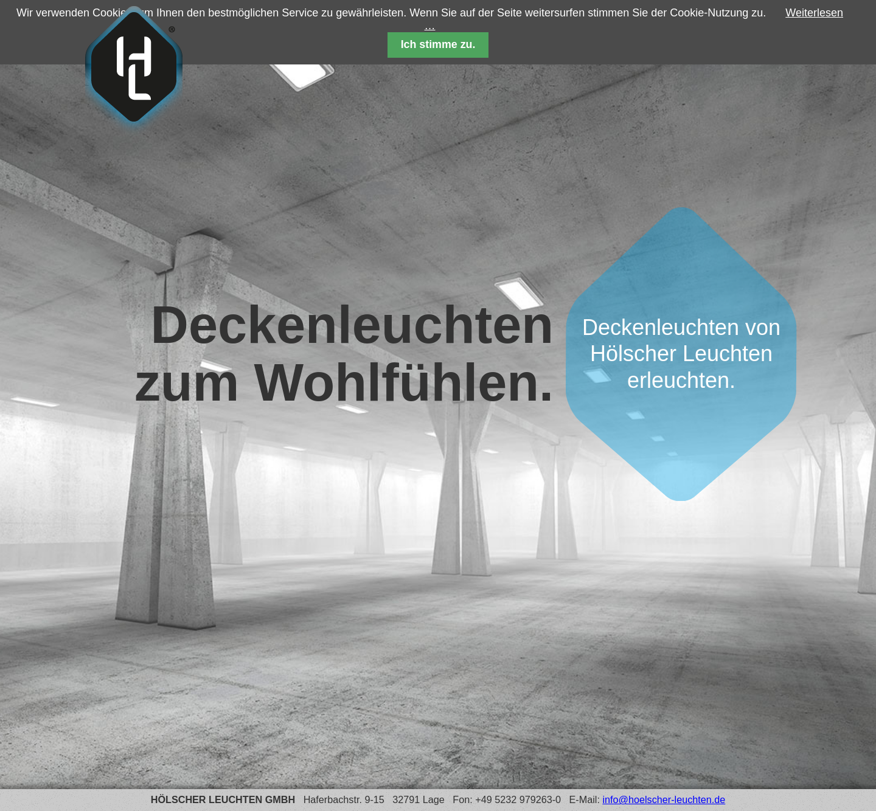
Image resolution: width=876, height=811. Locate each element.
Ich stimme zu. (438, 44)
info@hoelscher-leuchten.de (663, 799)
